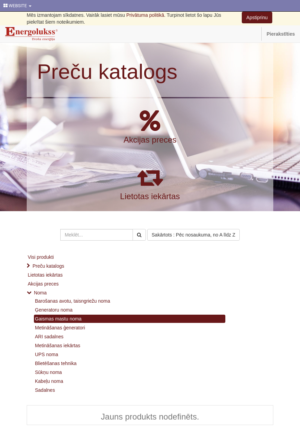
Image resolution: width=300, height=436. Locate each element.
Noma (40, 292)
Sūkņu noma (48, 372)
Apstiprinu (256, 17)
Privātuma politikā (145, 15)
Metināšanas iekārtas (57, 345)
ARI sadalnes (49, 336)
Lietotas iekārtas (150, 196)
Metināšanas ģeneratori (60, 327)
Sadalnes (45, 390)
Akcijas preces (150, 139)
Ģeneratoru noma (54, 310)
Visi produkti (41, 257)
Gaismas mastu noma (58, 319)
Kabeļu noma (49, 381)
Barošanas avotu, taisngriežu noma (72, 301)
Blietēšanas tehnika (55, 363)
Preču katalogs (107, 71)
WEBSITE (17, 5)
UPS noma (46, 354)
